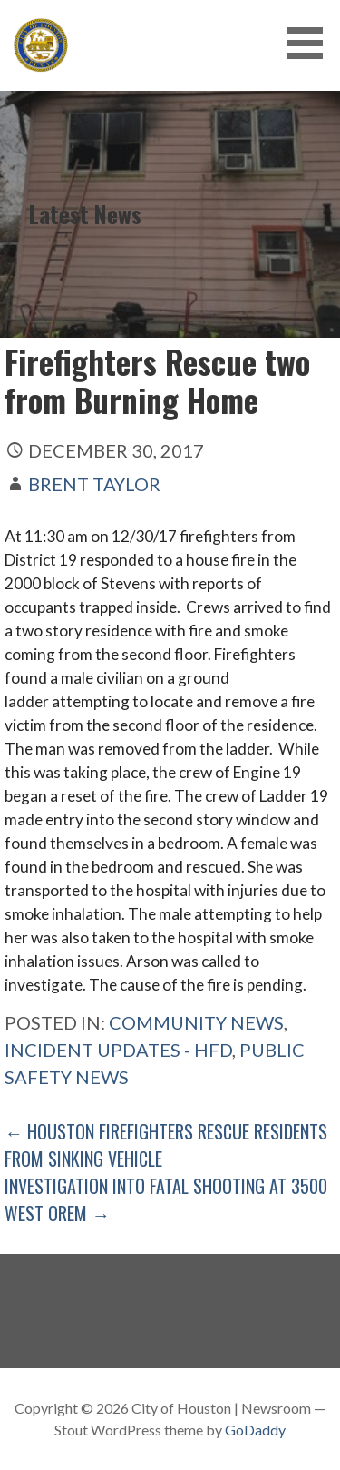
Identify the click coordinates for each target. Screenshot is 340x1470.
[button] (311, 43)
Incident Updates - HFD (118, 1050)
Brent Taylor (94, 484)
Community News (196, 1022)
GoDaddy (255, 1429)
